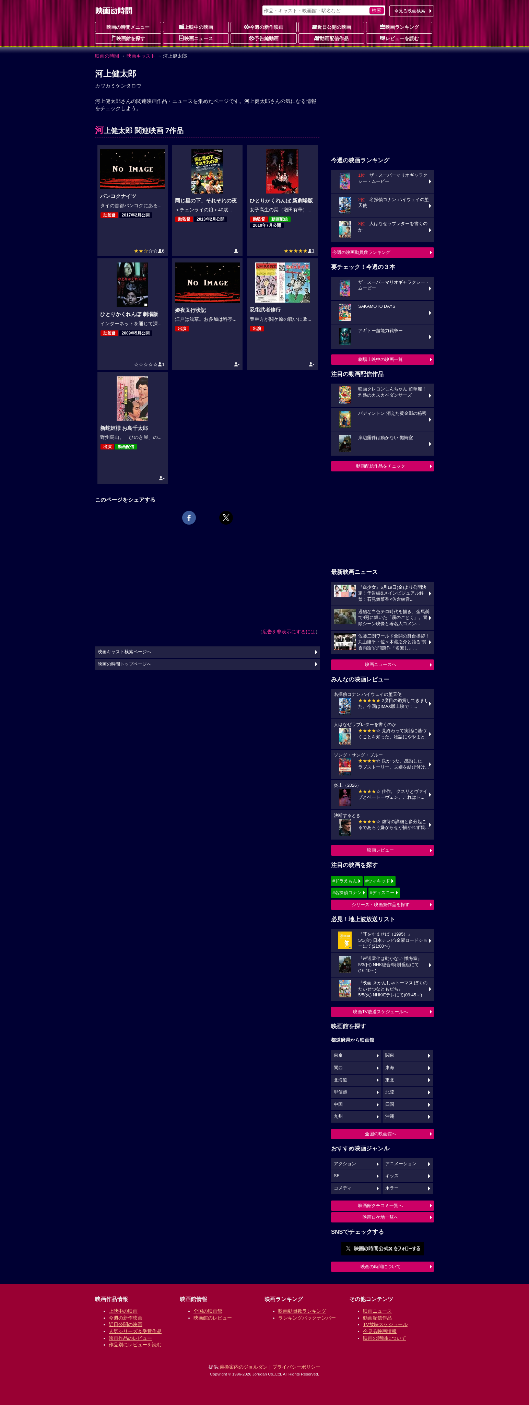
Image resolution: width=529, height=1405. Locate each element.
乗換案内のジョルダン (244, 1367)
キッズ (392, 1175)
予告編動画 (264, 38)
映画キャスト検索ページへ (124, 651)
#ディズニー (382, 892)
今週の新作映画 (263, 27)
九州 (338, 1116)
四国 (389, 1104)
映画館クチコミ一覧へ (380, 1205)
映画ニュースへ (380, 664)
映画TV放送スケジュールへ (380, 1011)
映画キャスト (141, 56)
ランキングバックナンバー (307, 1318)
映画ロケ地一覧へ (380, 1217)
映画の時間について (381, 1266)
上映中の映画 (196, 27)
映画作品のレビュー (130, 1338)
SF (336, 1175)
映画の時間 (107, 56)
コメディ (343, 1188)
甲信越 (340, 1092)
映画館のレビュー (212, 1318)
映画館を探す (128, 38)
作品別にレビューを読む (135, 1344)
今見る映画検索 (409, 10)
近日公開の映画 (331, 27)
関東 (389, 1055)
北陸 (389, 1092)
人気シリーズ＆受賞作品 (135, 1331)
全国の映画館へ (380, 1133)
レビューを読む (399, 38)
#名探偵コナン (347, 892)
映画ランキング (399, 27)
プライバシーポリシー (296, 1367)
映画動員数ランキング (302, 1311)
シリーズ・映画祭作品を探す (381, 904)
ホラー (392, 1188)
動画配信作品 (331, 38)
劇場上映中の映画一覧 (380, 359)
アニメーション (400, 1163)
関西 (338, 1067)
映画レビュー (380, 850)
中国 (338, 1104)
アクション (345, 1163)
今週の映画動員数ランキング (361, 252)
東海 (389, 1067)
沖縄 (389, 1116)
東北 (389, 1080)
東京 (338, 1055)
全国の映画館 (207, 1311)
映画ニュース (196, 38)
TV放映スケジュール (385, 1324)
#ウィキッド (377, 880)
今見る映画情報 (380, 1331)
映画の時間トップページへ (124, 664)
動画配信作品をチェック (380, 466)
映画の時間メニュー (128, 27)
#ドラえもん (344, 880)
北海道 (340, 1080)
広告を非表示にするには (288, 631)
